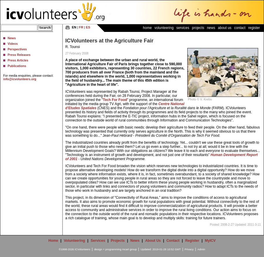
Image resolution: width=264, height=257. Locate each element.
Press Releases (19, 54)
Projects (198, 28)
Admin (201, 249)
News (12, 38)
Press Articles (18, 60)
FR (81, 27)
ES (88, 27)
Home (147, 28)
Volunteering (164, 28)
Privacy (189, 249)
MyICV (210, 241)
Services (182, 28)
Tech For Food (115, 100)
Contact (240, 28)
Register (254, 28)
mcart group (129, 249)
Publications (17, 66)
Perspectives (17, 49)
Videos (13, 43)
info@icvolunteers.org (19, 79)
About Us (225, 28)
